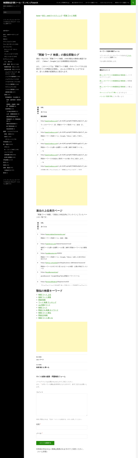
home (38, 15)
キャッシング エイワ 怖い (108, 92)
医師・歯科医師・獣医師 (13, 100)
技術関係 (8, 109)
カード (5, 47)
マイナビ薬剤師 (9, 84)
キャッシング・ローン (10, 49)
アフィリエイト (7, 41)
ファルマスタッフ (10, 81)
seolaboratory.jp (51, 253)
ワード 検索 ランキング (47, 302)
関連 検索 (42, 300)
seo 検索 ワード (44, 305)
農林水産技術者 (11, 123)
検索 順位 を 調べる (61, 365)
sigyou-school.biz (51, 263)
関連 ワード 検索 (70, 15)
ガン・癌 (6, 61)
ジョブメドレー (9, 79)
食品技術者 (9, 129)
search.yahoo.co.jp (51, 121)
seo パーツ (61, 358)
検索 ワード (42, 307)
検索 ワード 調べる (45, 318)
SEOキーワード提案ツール (122, 2)
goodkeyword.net (52, 272)
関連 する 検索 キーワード (48, 310)
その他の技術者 (11, 111)
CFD (5, 147)
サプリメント (7, 59)
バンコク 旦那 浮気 (106, 96)
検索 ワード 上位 (44, 294)
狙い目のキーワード (77, 2)
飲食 (4, 173)
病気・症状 (7, 134)
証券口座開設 (8, 157)
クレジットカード (9, 54)
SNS (4, 39)
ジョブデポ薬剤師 (10, 76)
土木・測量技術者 (11, 114)
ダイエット (8, 139)
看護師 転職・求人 (9, 67)
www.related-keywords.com (55, 234)
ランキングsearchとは (62, 2)
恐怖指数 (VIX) (8, 154)
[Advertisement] (61, 34)
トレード (6, 152)
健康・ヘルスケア (8, 131)
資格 (5, 94)
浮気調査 (5, 160)
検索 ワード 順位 (44, 313)
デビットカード (8, 56)
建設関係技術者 (11, 116)
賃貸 (4, 165)
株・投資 (5, 144)
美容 (5, 136)
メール (39, 433)
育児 (4, 162)
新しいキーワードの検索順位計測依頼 (112, 75)
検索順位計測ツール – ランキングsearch (20, 2)
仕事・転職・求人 (8, 64)
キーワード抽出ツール (91, 2)
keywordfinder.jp (51, 282)
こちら (12, 21)
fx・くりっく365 (9, 149)
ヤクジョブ (8, 87)
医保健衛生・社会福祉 (11, 97)
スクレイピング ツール (106, 2)
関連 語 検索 (43, 315)
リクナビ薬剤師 (9, 89)
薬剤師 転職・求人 (9, 69)
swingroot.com (51, 244)
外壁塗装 (5, 142)
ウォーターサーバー (9, 44)
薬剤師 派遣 (8, 92)
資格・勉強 (6, 167)
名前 (38, 424)
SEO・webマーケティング (52, 15)
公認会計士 (7, 170)
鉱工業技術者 (10, 126)
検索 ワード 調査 (44, 297)
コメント (39, 392)
